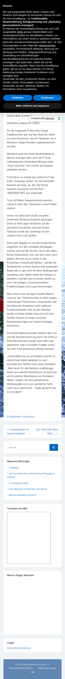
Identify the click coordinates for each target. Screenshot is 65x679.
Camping (14, 467)
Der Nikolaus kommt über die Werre (28, 489)
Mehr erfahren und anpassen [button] (32, 105)
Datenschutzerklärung (19, 648)
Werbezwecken (47, 45)
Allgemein (15, 416)
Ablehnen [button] (17, 97)
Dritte (20, 32)
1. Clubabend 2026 (18, 483)
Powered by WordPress (21, 668)
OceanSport (28, 416)
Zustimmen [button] (47, 97)
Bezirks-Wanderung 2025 (22, 495)
